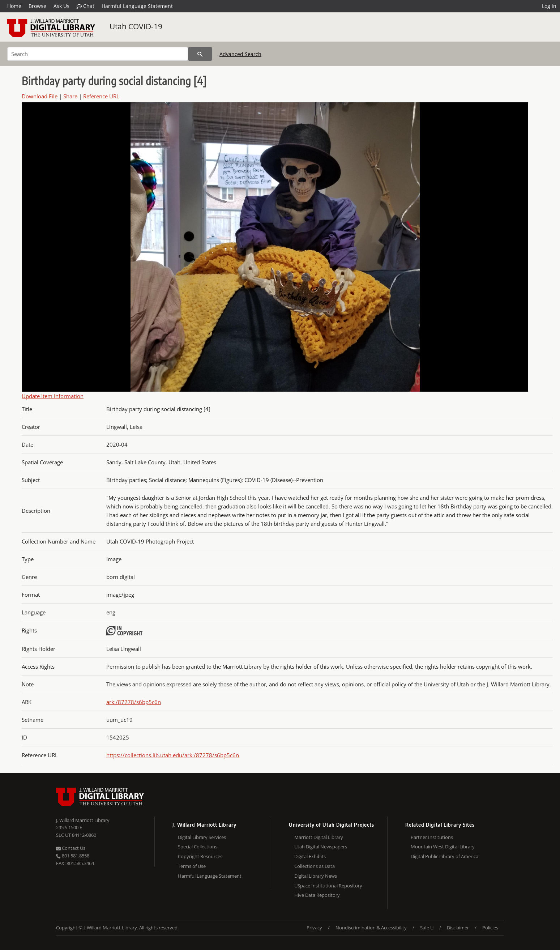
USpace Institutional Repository (328, 885)
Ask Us (61, 6)
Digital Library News (315, 876)
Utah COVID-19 (136, 26)
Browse (37, 6)
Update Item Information (53, 396)
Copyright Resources (200, 856)
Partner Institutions (432, 837)
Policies (490, 927)
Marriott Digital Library (318, 837)
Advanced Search (240, 54)
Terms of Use (192, 866)
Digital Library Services (202, 837)
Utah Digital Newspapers (320, 846)
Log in (549, 6)
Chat (85, 6)
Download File (39, 96)
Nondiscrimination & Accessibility (371, 927)
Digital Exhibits (310, 856)
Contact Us (70, 848)
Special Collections (197, 846)
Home (14, 6)
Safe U (426, 927)
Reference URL (101, 96)
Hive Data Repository (317, 895)
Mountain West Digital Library (443, 846)
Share (70, 96)
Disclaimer (458, 927)
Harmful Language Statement (137, 6)
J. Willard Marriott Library (83, 820)
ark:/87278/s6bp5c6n (133, 702)
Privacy (314, 927)
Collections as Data (314, 866)
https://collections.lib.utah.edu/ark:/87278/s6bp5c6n (172, 755)
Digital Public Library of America (444, 856)
